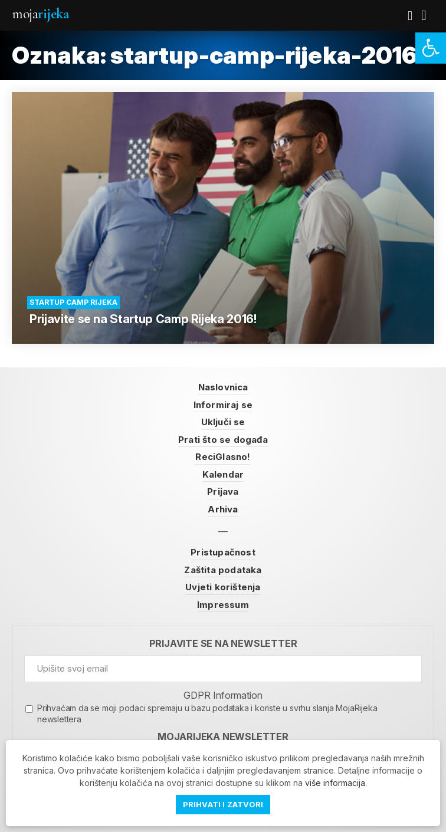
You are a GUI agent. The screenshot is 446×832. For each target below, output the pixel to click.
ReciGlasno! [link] (222, 456)
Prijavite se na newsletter (223, 643)
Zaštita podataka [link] (222, 570)
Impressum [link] (223, 604)
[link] (430, 48)
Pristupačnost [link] (223, 552)
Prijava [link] (222, 491)
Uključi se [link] (223, 421)
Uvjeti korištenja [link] (222, 587)
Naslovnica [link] (223, 387)
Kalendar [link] (223, 474)
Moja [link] (40, 13)
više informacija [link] (335, 783)
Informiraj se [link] (223, 404)
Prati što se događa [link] (223, 439)
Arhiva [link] (223, 509)
